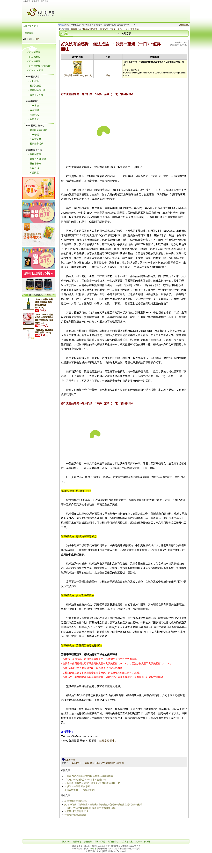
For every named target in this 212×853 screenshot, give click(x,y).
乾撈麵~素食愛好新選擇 (76, 811)
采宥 (108, 75)
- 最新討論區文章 (36, 90)
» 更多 (48, 295)
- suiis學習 (33, 134)
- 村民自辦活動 (35, 143)
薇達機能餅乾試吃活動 (75, 801)
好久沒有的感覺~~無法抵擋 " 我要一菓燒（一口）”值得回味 (111, 29)
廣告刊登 (88, 841)
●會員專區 (28, 33)
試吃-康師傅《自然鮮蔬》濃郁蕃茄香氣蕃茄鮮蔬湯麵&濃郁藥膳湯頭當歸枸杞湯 (103, 804)
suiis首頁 (26, 1)
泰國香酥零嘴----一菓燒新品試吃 (80, 790)
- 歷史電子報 (34, 163)
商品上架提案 (126, 841)
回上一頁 (69, 759)
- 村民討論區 (34, 85)
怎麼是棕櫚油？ (108, 740)
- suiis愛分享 (34, 139)
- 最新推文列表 (35, 95)
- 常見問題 (33, 172)
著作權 (93, 848)
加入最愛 (44, 1)
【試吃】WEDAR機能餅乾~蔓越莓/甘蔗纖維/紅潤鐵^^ (91, 808)
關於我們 (66, 841)
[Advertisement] (124, 10)
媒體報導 (77, 841)
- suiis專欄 (33, 105)
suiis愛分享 (76, 29)
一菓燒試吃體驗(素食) (75, 814)
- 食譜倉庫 (33, 119)
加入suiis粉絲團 (142, 841)
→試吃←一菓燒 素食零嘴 (77, 786)
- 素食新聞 (33, 110)
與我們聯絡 (113, 841)
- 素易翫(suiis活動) (37, 130)
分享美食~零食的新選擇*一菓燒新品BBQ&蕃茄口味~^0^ (92, 783)
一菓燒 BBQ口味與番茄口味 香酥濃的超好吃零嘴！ (89, 776)
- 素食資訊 (33, 114)
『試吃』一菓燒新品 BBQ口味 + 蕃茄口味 (85, 779)
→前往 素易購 (33, 52)
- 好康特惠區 (34, 154)
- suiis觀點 (33, 81)
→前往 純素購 (33, 61)
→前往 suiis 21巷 (34, 70)
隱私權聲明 (100, 841)
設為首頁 (35, 1)
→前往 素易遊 (33, 56)
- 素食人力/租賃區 (37, 159)
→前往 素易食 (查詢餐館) (38, 66)
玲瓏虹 (61, 25)
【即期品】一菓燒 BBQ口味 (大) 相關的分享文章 (96, 763)
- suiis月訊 (33, 168)
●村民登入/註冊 (31, 26)
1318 (36, 39)
